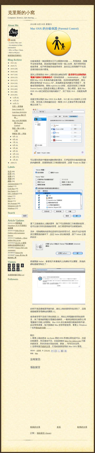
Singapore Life (13, 206)
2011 (12, 92)
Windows (11, 208)
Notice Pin (19, 253)
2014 (13, 83)
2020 (13, 66)
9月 (14, 137)
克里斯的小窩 (21, 12)
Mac (9, 198)
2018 (13, 72)
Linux (10, 196)
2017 (13, 75)
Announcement (13, 184)
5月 (14, 148)
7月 (14, 142)
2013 (13, 86)
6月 (14, 145)
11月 (15, 101)
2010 (13, 95)
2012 (13, 89)
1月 (14, 160)
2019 (13, 69)
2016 (13, 77)
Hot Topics (11, 191)
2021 (13, 63)
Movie (10, 201)
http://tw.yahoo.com (73, 341)
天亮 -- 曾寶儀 (17, 106)
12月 (15, 98)
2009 (13, 163)
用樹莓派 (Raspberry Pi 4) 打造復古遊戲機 (17, 225)
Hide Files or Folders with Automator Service (16, 233)
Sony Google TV (18, 109)
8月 (14, 139)
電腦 (9, 179)
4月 (14, 151)
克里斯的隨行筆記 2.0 (16, 275)
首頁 (59, 427)
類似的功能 (41, 328)
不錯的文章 (45, 346)
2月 (14, 157)
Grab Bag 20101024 (19, 112)
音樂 (9, 176)
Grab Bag (11, 189)
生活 (9, 171)
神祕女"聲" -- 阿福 (19, 134)
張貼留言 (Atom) (44, 433)
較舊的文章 (82, 427)
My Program (12, 203)
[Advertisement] (16, 342)
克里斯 (13, 40)
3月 (14, 154)
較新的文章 (35, 427)
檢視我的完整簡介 (15, 55)
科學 (9, 174)
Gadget (10, 186)
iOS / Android (13, 194)
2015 (13, 80)
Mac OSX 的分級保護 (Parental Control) (19, 123)
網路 (9, 181)
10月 (15, 103)
